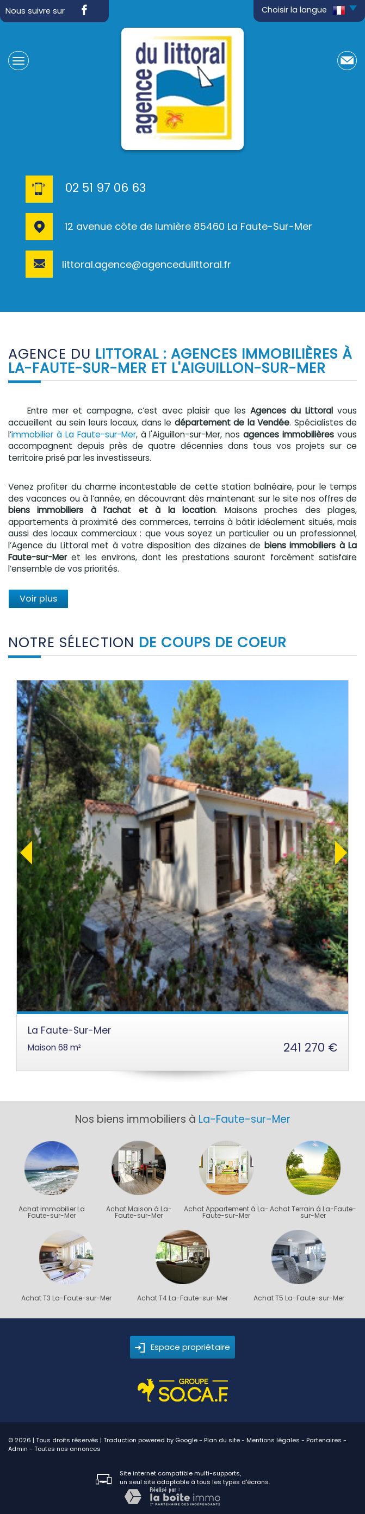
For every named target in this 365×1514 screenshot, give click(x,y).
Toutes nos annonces (67, 1448)
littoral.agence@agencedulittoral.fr (146, 264)
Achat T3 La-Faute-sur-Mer (66, 1298)
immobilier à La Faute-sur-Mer (73, 434)
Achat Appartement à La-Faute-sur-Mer (226, 1212)
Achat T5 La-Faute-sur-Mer (298, 1298)
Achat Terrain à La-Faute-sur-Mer (313, 1212)
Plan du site (222, 1440)
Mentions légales (273, 1440)
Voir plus (38, 598)
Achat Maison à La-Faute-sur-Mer (139, 1212)
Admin (18, 1448)
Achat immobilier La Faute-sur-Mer (51, 1212)
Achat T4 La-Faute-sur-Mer (182, 1298)
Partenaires (324, 1440)
